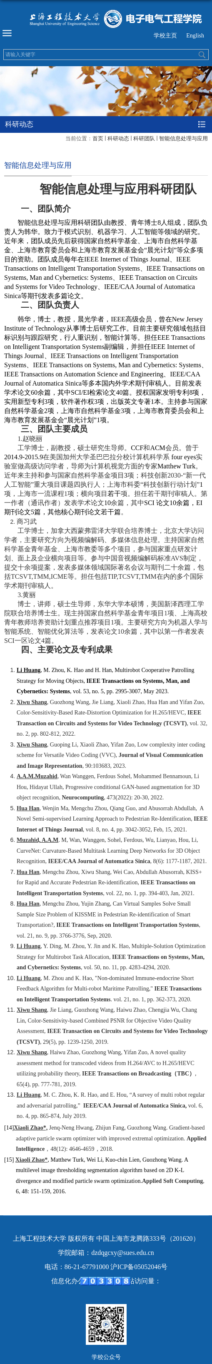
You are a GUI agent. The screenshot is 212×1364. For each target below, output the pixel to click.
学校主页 (165, 35)
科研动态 (118, 138)
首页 (97, 138)
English (195, 35)
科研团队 (144, 138)
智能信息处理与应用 (183, 138)
